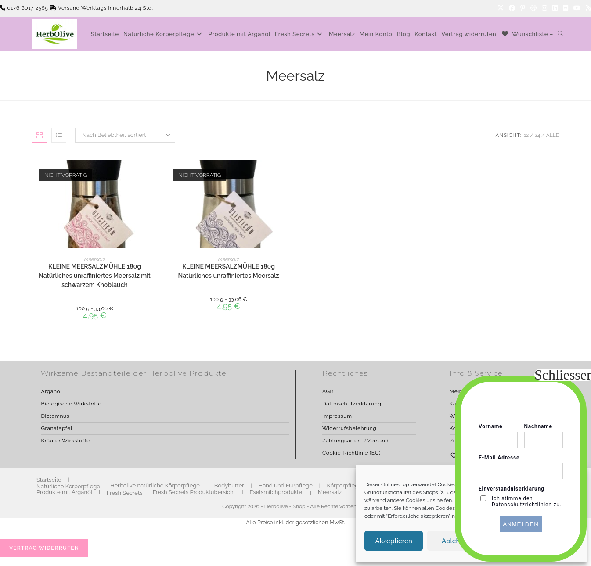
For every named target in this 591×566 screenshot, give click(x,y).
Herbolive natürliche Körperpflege (155, 485)
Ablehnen (457, 541)
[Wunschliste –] (526, 34)
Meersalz (94, 259)
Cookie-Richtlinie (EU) (351, 453)
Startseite (48, 479)
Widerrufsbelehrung (349, 428)
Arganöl (51, 391)
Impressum (337, 416)
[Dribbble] (533, 8)
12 (526, 135)
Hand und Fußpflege (286, 485)
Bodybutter (229, 485)
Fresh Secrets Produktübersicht (194, 492)
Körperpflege (344, 485)
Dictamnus (55, 416)
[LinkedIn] (555, 8)
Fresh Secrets (125, 493)
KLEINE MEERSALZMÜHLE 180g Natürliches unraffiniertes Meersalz (228, 271)
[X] (500, 8)
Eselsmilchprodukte (276, 492)
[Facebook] (512, 8)
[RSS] (587, 8)
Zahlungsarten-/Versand (355, 440)
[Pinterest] (523, 8)
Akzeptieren (393, 541)
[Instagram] (544, 8)
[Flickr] (565, 8)
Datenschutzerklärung (351, 404)
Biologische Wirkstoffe (71, 404)
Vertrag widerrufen (44, 548)
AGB (328, 391)
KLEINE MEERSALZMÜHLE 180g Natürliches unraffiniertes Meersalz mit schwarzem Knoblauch (95, 275)
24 (538, 135)
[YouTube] (577, 8)
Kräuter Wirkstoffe (65, 440)
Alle (552, 135)
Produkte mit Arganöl (64, 492)
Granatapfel (56, 428)
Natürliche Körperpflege (68, 486)
